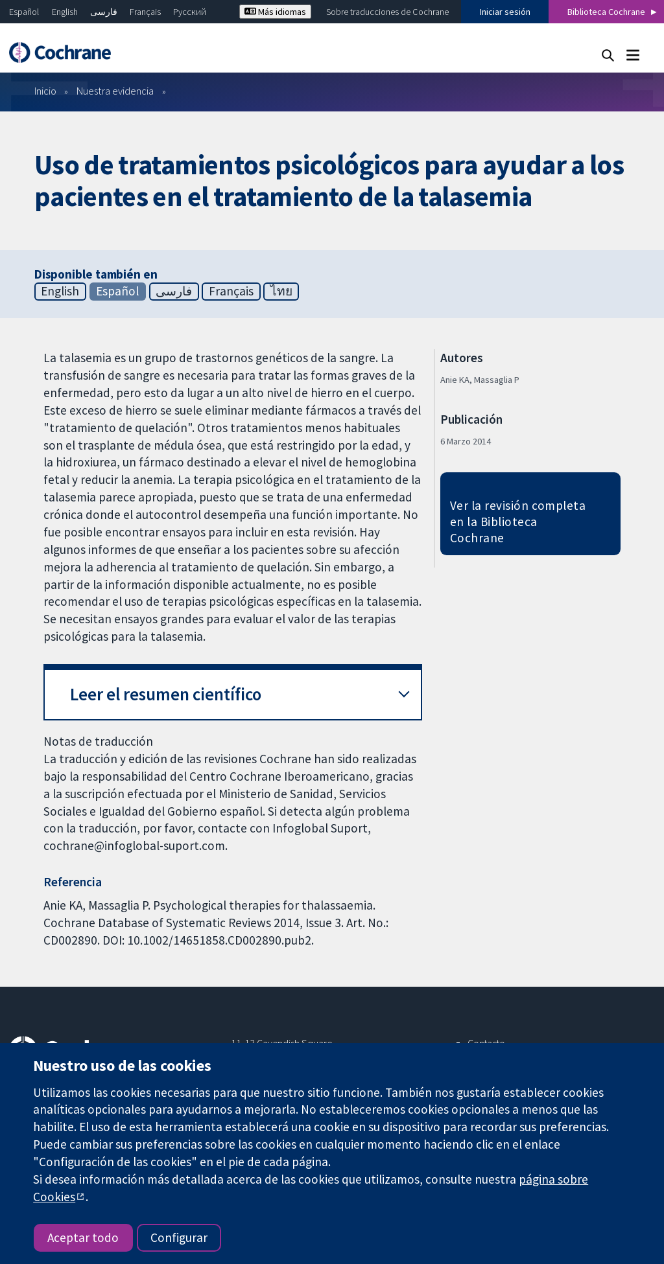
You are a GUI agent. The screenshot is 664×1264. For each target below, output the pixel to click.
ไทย (281, 291)
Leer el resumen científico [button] (165, 694)
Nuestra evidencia (115, 90)
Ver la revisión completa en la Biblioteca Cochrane (518, 522)
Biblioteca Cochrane (606, 11)
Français (145, 11)
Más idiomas (275, 11)
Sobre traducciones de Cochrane (387, 11)
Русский (189, 11)
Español (24, 11)
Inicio (45, 90)
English (65, 11)
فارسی (103, 11)
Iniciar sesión (505, 11)
